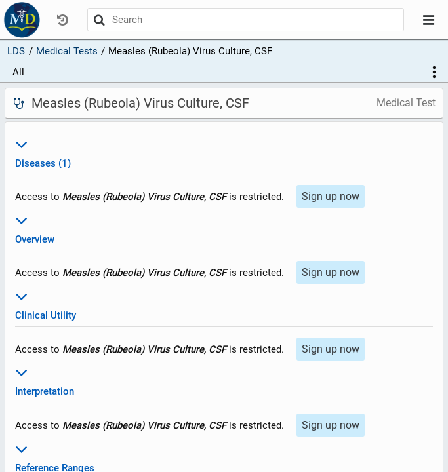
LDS (16, 51)
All (18, 72)
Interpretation (224, 380)
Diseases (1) (224, 151)
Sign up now (330, 196)
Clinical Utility (224, 303)
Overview (224, 227)
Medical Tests (67, 51)
